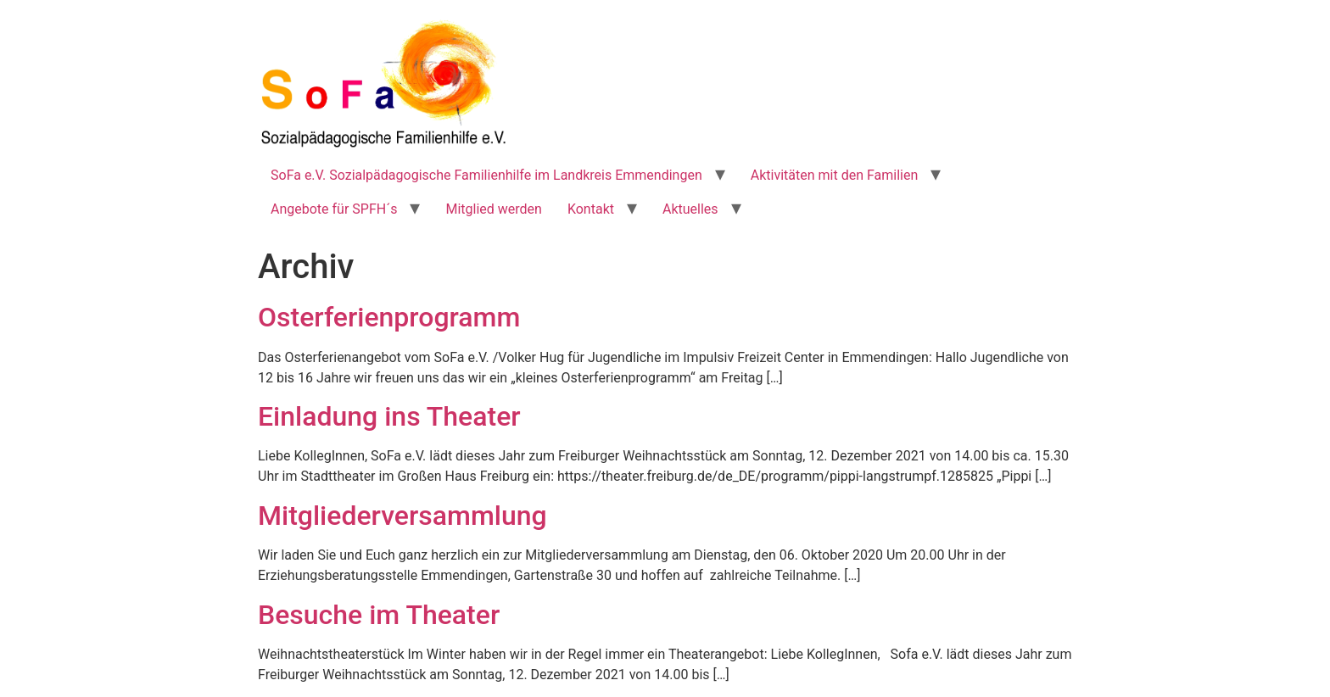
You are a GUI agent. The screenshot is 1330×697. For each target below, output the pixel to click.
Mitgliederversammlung (402, 515)
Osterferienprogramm (389, 317)
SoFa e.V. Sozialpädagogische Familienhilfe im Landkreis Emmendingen (486, 175)
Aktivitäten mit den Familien (835, 175)
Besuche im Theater (379, 615)
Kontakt (590, 209)
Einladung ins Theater (389, 416)
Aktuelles (690, 209)
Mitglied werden (493, 209)
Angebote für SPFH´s (334, 209)
